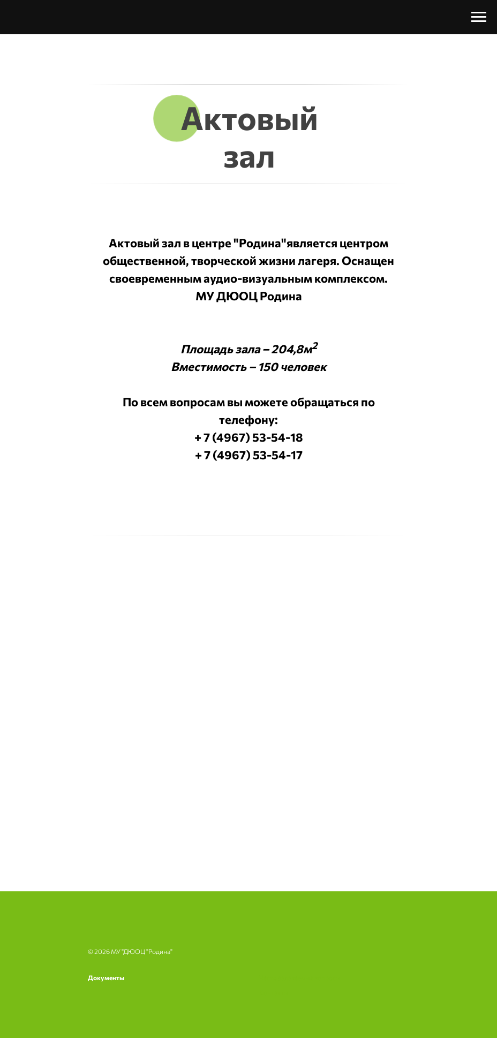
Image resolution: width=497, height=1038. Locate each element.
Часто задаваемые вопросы (300, 977)
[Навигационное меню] (478, 17)
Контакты (274, 992)
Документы (106, 977)
